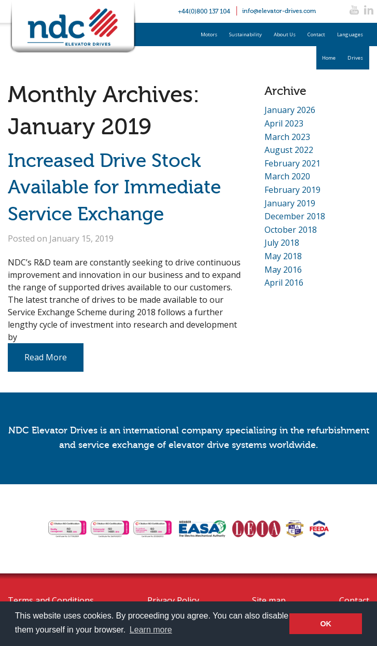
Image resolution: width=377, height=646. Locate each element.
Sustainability (245, 34)
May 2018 (283, 256)
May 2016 (283, 269)
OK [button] (325, 624)
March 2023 (287, 137)
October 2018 (290, 229)
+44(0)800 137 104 (204, 11)
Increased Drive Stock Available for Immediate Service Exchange (114, 188)
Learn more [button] (151, 629)
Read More (45, 357)
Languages (350, 34)
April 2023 (283, 123)
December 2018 (294, 216)
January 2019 (289, 203)
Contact (316, 34)
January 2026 (289, 110)
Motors (209, 34)
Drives (355, 57)
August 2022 (288, 150)
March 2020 (287, 176)
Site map (269, 600)
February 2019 (292, 189)
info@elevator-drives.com (279, 11)
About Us (285, 34)
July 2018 (281, 242)
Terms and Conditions (51, 600)
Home (329, 57)
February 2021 (292, 163)
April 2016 (283, 282)
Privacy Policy (173, 600)
